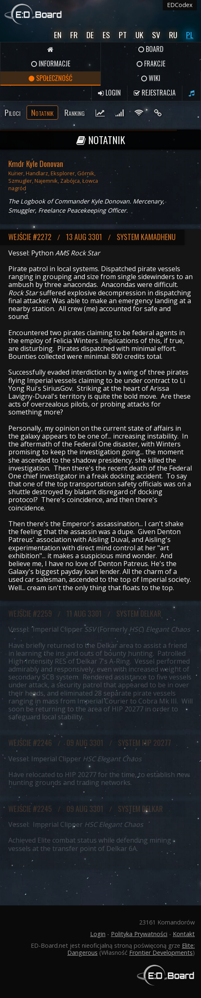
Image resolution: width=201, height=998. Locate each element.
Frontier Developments (161, 952)
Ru (173, 35)
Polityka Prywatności (139, 934)
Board (151, 49)
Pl (190, 35)
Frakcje (151, 64)
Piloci (12, 112)
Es (106, 35)
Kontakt (184, 934)
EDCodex (180, 5)
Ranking (74, 112)
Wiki (150, 78)
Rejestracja (155, 93)
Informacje (50, 64)
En (57, 35)
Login (109, 93)
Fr (74, 35)
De (90, 35)
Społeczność (50, 78)
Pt (123, 35)
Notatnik (42, 112)
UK (139, 35)
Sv (156, 35)
